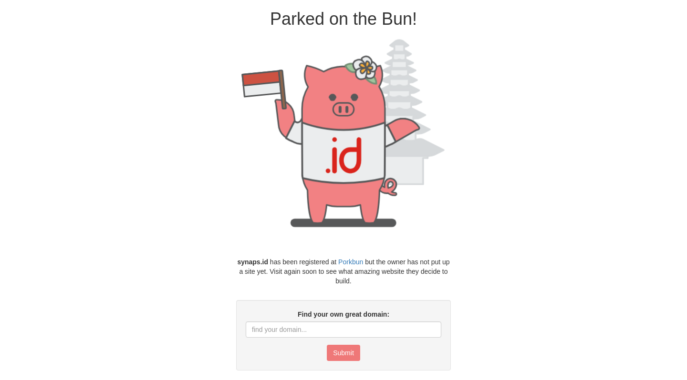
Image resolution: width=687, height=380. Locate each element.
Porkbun (350, 262)
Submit (343, 353)
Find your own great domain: (343, 314)
